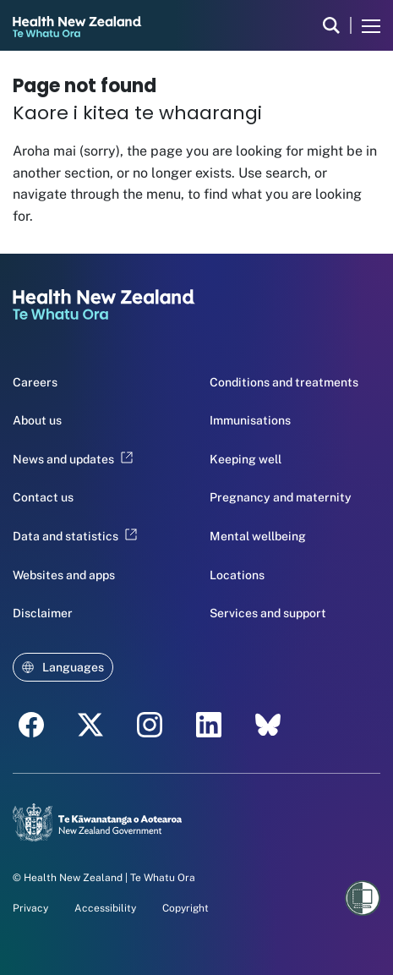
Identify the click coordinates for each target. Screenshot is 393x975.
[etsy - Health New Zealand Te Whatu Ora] (268, 724)
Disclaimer (43, 613)
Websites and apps (64, 575)
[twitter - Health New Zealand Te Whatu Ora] (90, 724)
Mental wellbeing (258, 536)
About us (37, 420)
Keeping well (245, 459)
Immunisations (250, 420)
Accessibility (105, 908)
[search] (331, 25)
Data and (75, 536)
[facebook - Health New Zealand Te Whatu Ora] (31, 724)
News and (73, 459)
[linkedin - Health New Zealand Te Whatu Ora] (208, 724)
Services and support (268, 613)
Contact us (43, 497)
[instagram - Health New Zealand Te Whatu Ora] (149, 724)
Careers (35, 382)
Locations (237, 575)
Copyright (185, 908)
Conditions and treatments (284, 382)
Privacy (30, 908)
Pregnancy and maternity (281, 497)
